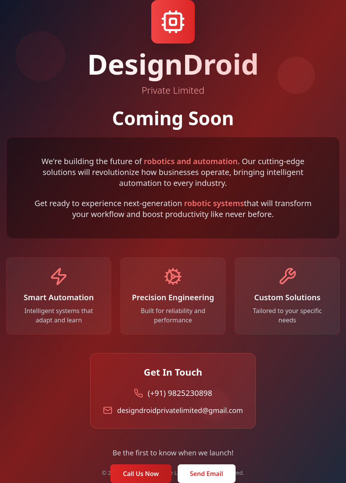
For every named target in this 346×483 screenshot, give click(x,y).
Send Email (206, 473)
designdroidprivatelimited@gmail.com (180, 410)
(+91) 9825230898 (180, 393)
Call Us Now (141, 473)
